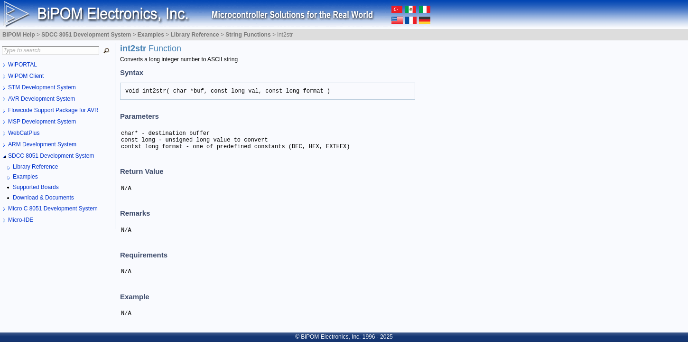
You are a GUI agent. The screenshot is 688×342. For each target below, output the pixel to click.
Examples (25, 176)
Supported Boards (36, 187)
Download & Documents (43, 197)
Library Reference (35, 166)
